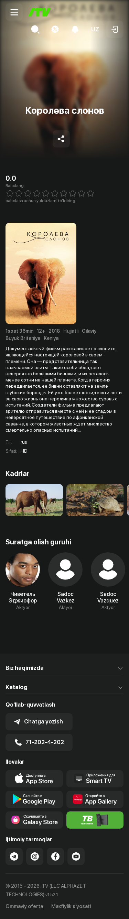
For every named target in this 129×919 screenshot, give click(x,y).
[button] (95, 29)
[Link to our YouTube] (76, 856)
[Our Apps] (95, 778)
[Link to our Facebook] (55, 856)
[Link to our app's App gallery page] (95, 799)
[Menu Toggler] (14, 12)
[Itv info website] (95, 820)
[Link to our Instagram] (34, 856)
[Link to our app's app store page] (34, 778)
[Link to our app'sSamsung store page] (34, 820)
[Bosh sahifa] (39, 12)
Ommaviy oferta (24, 906)
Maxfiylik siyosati (71, 906)
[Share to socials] (61, 138)
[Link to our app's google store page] (34, 799)
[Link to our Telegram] (14, 856)
